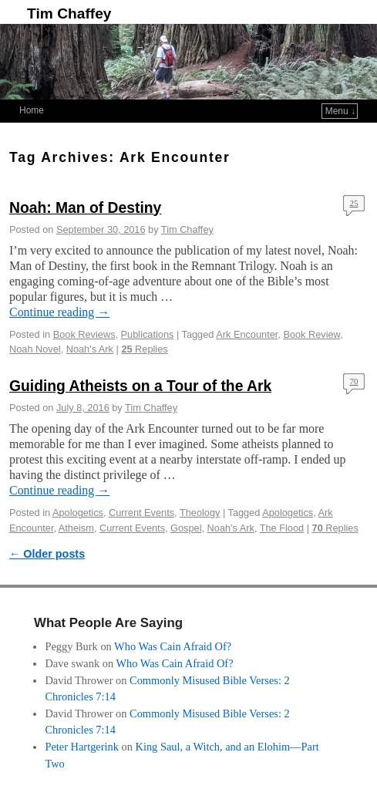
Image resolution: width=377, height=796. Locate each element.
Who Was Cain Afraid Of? (172, 646)
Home (31, 110)
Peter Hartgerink (82, 746)
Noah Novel (35, 349)
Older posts (47, 554)
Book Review (311, 334)
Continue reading (59, 312)
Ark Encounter (247, 334)
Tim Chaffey (69, 13)
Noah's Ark (89, 349)
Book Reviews (84, 334)
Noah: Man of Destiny (85, 208)
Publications (147, 334)
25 (354, 202)
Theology (200, 512)
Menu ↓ (340, 111)
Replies (144, 349)
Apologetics (77, 512)
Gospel (185, 528)
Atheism (76, 528)
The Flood (282, 528)
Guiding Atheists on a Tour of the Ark (140, 386)
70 (354, 381)
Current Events (141, 512)
